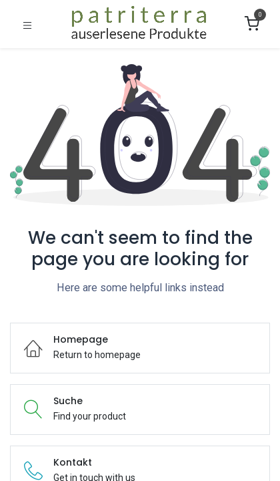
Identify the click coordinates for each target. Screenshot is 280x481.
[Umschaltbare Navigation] (27, 24)
